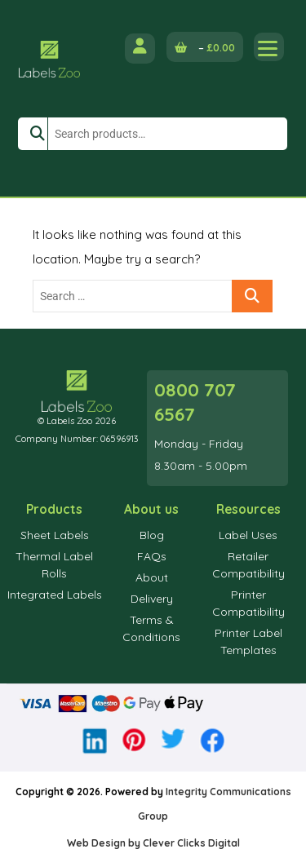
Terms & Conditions (151, 628)
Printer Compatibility (248, 603)
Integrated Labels (54, 594)
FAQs (151, 556)
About (151, 577)
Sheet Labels (54, 535)
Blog (152, 535)
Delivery (152, 598)
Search (32, 133)
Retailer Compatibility (248, 565)
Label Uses (248, 535)
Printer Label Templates (248, 641)
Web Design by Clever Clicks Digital (153, 843)
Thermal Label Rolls (54, 565)
